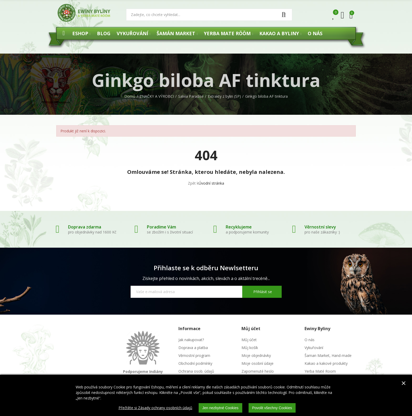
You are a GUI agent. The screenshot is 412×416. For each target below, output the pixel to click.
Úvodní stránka (211, 183)
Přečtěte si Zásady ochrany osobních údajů (155, 407)
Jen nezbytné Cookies (220, 408)
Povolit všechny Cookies (272, 408)
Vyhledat (283, 15)
